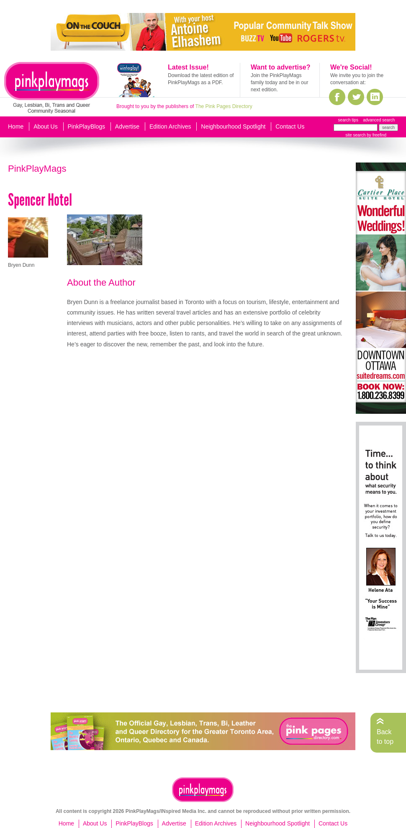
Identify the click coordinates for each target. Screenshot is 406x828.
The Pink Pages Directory (223, 106)
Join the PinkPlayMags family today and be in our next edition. (279, 82)
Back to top (385, 736)
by (376, 135)
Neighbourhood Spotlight (233, 126)
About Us (45, 126)
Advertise (127, 126)
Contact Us (289, 126)
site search (355, 135)
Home (15, 126)
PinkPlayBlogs (86, 126)
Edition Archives (170, 126)
